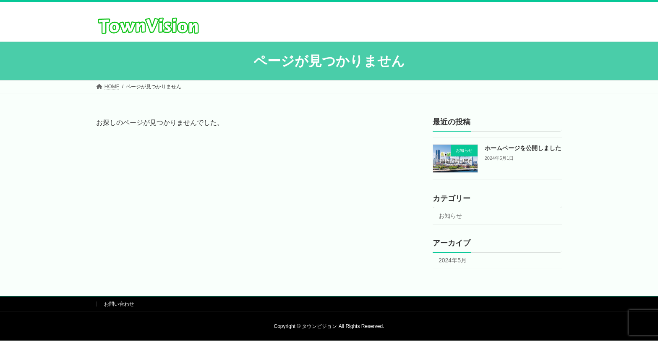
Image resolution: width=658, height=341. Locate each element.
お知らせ (450, 216)
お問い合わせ (119, 304)
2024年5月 (453, 260)
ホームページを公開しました (523, 148)
